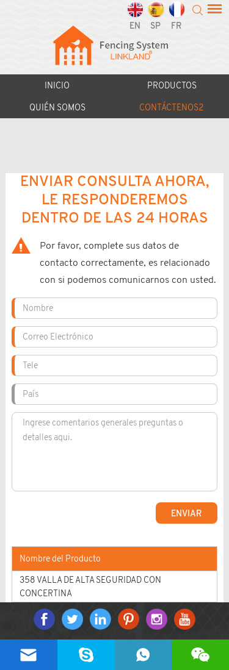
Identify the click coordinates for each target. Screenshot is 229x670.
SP (156, 15)
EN (135, 15)
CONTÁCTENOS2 (171, 107)
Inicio (57, 85)
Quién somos (57, 107)
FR (176, 15)
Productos (172, 85)
